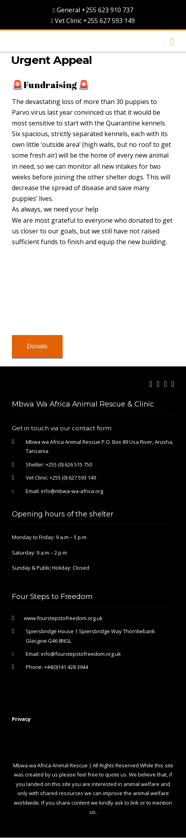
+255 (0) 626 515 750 (69, 464)
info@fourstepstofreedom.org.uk (81, 653)
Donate (37, 346)
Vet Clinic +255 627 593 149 (93, 20)
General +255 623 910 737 (93, 10)
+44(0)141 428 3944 (66, 666)
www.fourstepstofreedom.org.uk (63, 618)
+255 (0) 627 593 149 (73, 477)
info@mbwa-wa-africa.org (72, 491)
